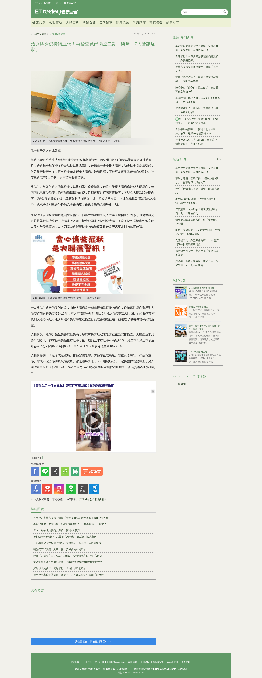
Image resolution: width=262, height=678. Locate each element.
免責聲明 (185, 662)
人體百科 (72, 22)
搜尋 (225, 12)
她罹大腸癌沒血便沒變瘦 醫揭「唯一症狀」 (196, 68)
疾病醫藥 (106, 22)
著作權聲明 (172, 662)
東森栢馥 (156, 22)
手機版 (57, 3)
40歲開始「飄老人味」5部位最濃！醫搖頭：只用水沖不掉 (197, 99)
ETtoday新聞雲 (43, 3)
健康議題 (122, 22)
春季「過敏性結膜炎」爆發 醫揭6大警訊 (56, 530)
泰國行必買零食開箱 (198, 307)
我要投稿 (75, 662)
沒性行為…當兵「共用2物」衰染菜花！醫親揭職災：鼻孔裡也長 (197, 141)
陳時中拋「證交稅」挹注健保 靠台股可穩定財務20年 (196, 89)
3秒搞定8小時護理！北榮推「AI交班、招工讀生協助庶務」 (66, 536)
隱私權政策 (158, 662)
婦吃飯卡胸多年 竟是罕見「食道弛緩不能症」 (59, 568)
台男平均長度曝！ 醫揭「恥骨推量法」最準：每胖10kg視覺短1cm (195, 131)
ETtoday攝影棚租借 (198, 351)
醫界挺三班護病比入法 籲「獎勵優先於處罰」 (59, 549)
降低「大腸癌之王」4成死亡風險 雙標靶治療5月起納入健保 (67, 555)
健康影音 (172, 22)
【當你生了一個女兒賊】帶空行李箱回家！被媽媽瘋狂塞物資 (73, 385)
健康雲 (56, 12)
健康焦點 (39, 22)
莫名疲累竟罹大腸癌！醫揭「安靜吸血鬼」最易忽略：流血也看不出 (71, 517)
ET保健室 (180, 384)
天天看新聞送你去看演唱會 (201, 288)
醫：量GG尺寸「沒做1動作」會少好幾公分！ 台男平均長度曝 (197, 120)
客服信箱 (132, 662)
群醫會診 (89, 22)
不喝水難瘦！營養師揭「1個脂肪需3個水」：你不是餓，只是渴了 (69, 524)
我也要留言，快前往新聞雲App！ (93, 641)
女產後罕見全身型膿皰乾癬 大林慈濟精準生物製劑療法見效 (67, 562)
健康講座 (139, 22)
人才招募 (87, 662)
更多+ (219, 158)
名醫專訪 (55, 22)
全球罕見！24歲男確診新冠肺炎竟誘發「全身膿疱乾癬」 (196, 58)
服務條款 (144, 662)
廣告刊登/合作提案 (116, 662)
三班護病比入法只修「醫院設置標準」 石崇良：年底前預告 (67, 543)
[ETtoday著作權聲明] (91, 499)
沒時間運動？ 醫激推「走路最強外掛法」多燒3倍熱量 (196, 110)
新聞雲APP (70, 3)
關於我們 (99, 662)
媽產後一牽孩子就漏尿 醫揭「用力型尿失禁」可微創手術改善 (68, 574)
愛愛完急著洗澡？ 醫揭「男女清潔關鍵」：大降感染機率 (196, 79)
